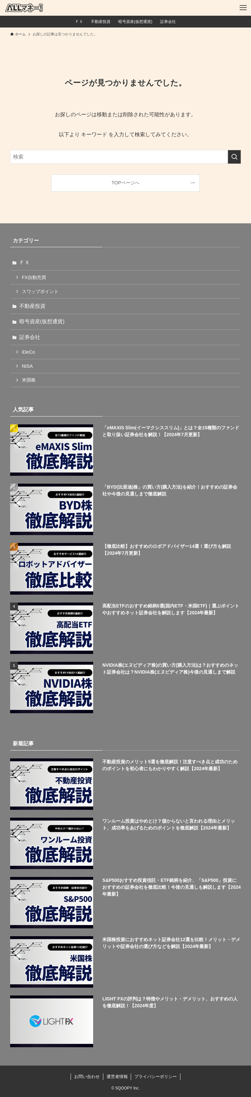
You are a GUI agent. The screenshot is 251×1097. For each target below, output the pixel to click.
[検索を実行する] (234, 157)
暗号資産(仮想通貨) (42, 321)
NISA (27, 366)
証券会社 (29, 337)
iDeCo (28, 352)
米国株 (29, 379)
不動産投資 (32, 306)
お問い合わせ (87, 1076)
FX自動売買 (34, 277)
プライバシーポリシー (155, 1076)
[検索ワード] (125, 157)
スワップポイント (40, 291)
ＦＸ (24, 262)
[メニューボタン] (243, 8)
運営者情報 (117, 1076)
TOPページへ (125, 182)
